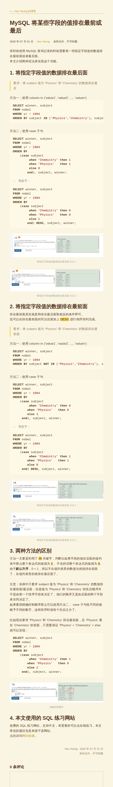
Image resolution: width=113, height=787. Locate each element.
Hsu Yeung (43, 41)
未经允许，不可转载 (91, 753)
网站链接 (28, 735)
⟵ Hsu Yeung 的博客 (23, 11)
